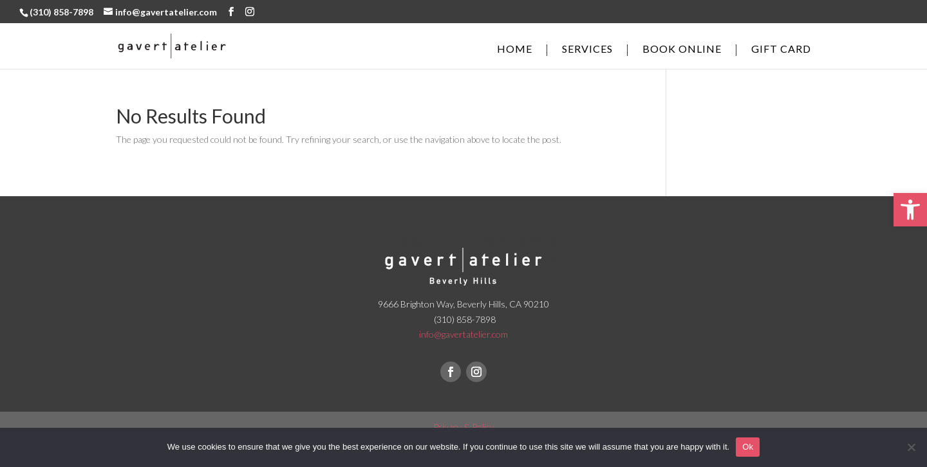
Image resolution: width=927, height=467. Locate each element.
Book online (682, 49)
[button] (910, 209)
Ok (747, 447)
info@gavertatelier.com (463, 334)
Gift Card (781, 49)
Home (514, 49)
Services (587, 49)
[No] (910, 447)
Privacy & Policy (463, 426)
